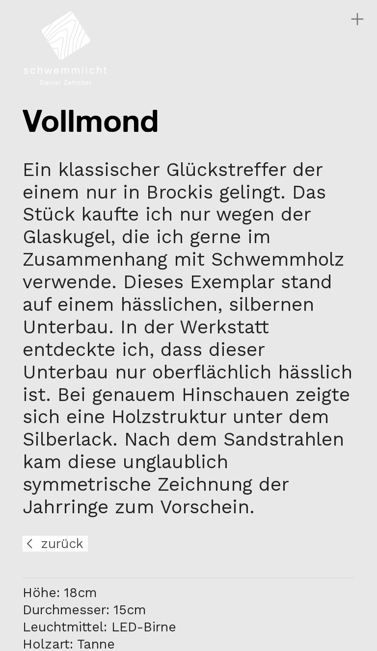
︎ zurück (53, 543)
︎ (357, 19)
